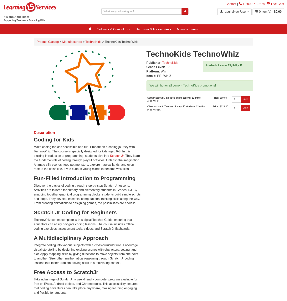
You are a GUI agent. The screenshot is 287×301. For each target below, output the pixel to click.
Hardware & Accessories (153, 29)
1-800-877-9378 (252, 4)
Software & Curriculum (113, 29)
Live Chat (275, 4)
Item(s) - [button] (268, 11)
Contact (231, 4)
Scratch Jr (117, 155)
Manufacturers (188, 29)
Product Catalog (48, 41)
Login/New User (234, 11)
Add (245, 99)
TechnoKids (93, 41)
